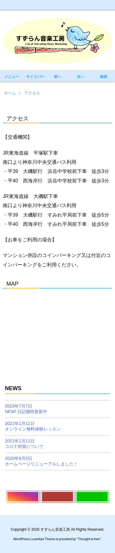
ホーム (10, 93)
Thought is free (89, 539)
